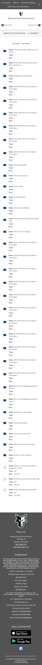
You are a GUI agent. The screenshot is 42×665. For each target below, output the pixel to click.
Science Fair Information (23, 412)
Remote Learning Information (24, 444)
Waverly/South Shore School (15, 33)
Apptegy (25, 662)
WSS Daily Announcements (18, 7)
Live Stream (5, 3)
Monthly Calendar (28, 3)
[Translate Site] (33, 25)
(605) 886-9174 (21, 544)
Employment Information (23, 76)
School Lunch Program (22, 455)
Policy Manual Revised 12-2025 (25, 490)
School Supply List (21, 176)
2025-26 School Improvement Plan (27, 479)
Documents (34, 33)
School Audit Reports (22, 208)
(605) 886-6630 (19, 547)
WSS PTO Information (22, 232)
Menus (16, 3)
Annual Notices (19, 197)
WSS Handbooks (20, 165)
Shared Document (20, 423)
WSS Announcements (22, 434)
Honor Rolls (18, 186)
